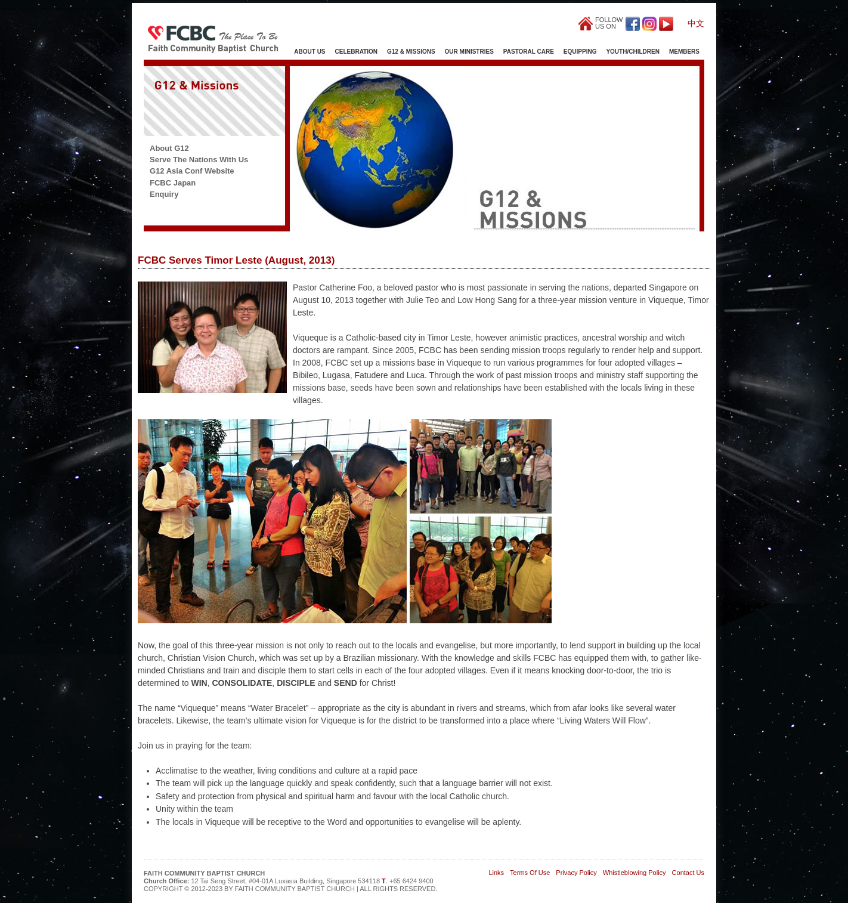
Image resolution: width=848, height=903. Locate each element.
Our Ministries (469, 51)
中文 (696, 23)
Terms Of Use (530, 872)
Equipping (580, 51)
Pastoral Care (528, 51)
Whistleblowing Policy (634, 872)
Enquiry (164, 194)
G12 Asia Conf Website (192, 170)
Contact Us (688, 872)
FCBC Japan (173, 182)
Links (496, 872)
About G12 (169, 148)
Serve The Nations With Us (199, 159)
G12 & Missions (411, 51)
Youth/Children (632, 51)
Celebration (356, 51)
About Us (309, 51)
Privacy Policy (576, 872)
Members (684, 51)
